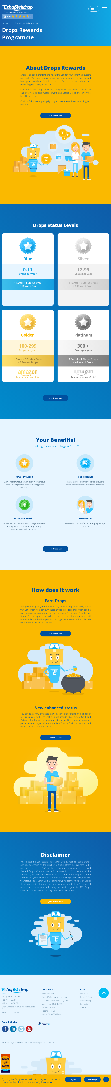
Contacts (84, 1004)
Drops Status (56, 737)
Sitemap (83, 1007)
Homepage (7, 23)
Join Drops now (55, 115)
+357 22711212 (48, 993)
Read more (47, 1082)
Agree (73, 1080)
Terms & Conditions (88, 997)
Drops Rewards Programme (26, 23)
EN (92, 9)
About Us (84, 993)
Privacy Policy (85, 1000)
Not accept (92, 1080)
